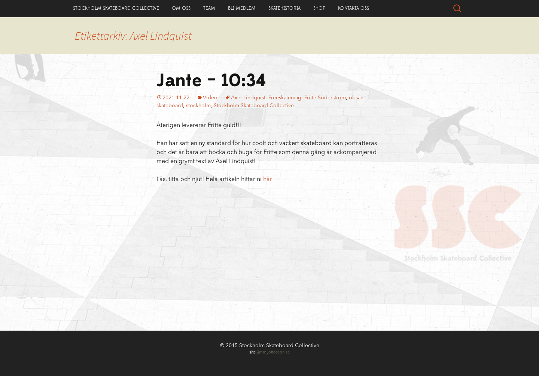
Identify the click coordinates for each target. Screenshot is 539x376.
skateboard (169, 105)
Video (210, 97)
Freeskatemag (284, 97)
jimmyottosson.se (273, 353)
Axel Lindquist (248, 97)
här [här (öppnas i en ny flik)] (267, 180)
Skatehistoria (284, 8)
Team (209, 8)
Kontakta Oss (353, 8)
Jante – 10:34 (211, 80)
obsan (356, 97)
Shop (319, 8)
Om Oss (181, 8)
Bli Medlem (242, 8)
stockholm (198, 105)
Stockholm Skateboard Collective (116, 8)
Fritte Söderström (325, 97)
